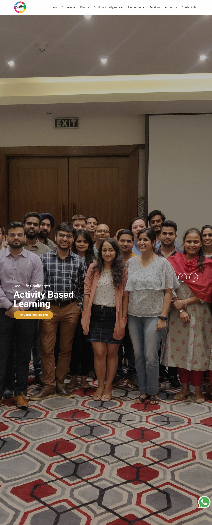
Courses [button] (67, 7)
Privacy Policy (132, 518)
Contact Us (189, 7)
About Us (171, 7)
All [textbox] (18, 207)
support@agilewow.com (120, 512)
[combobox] (35, 207)
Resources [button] (134, 7)
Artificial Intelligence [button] (107, 7)
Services (154, 7)
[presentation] (182, 78)
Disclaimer (149, 518)
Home (53, 7)
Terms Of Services (109, 518)
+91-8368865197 (87, 512)
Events (84, 7)
